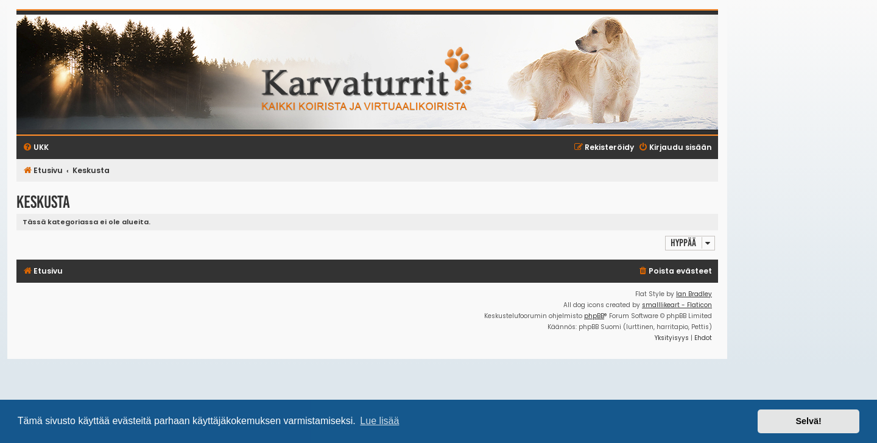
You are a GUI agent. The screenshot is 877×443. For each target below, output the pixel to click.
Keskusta (43, 202)
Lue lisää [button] (379, 421)
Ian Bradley (694, 294)
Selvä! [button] (808, 421)
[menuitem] (675, 271)
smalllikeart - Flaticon (677, 305)
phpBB (594, 316)
